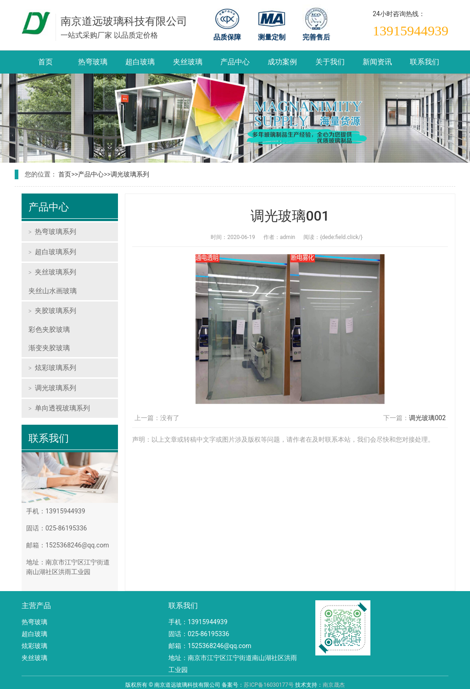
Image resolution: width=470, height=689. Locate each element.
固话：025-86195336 (198, 634)
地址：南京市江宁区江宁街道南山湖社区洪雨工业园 (232, 663)
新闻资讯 (377, 61)
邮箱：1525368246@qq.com (209, 645)
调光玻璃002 (427, 417)
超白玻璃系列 (55, 252)
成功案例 (282, 61)
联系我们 (424, 61)
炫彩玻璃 (34, 645)
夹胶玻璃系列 (55, 311)
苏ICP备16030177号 (269, 685)
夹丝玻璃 (187, 61)
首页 (45, 61)
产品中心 (235, 61)
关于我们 (330, 61)
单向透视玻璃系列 (62, 408)
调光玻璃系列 (130, 174)
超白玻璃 (140, 61)
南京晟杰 (334, 685)
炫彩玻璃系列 (55, 368)
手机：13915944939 (198, 622)
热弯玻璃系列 (55, 232)
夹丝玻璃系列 (55, 272)
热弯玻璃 (92, 61)
